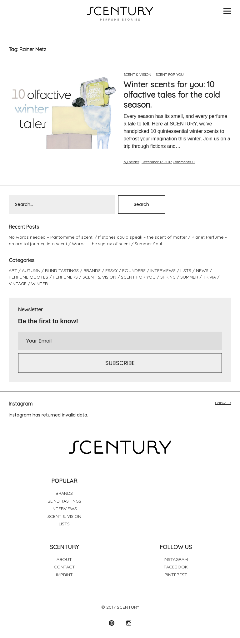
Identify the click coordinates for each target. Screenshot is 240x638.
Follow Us (223, 403)
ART (13, 270)
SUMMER (189, 277)
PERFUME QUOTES (28, 277)
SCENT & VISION (137, 74)
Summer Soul (148, 243)
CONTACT (64, 567)
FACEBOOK (176, 567)
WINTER (39, 283)
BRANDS (92, 270)
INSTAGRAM (176, 559)
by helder (131, 161)
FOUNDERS (134, 270)
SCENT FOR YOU (170, 74)
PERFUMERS (65, 277)
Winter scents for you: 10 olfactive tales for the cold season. (171, 94)
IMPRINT (64, 574)
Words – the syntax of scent (101, 243)
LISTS (185, 270)
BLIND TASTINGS (62, 270)
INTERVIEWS (163, 270)
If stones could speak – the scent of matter (142, 237)
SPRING (168, 277)
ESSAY (111, 270)
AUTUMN (31, 270)
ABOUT (64, 559)
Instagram (128, 622)
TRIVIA (209, 277)
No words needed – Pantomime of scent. (51, 237)
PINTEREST (175, 574)
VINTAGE (18, 283)
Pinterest (111, 622)
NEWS (202, 270)
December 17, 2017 (157, 161)
